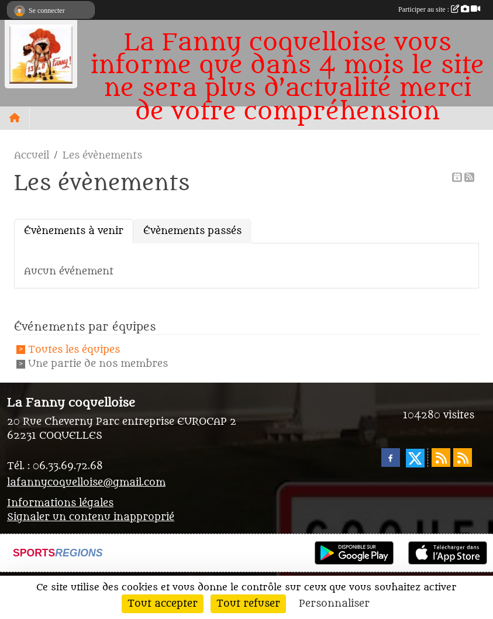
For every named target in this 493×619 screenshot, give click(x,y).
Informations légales (60, 503)
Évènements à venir (73, 231)
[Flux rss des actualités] (441, 457)
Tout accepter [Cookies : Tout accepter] (162, 604)
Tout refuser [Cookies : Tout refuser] (248, 604)
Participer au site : (439, 9)
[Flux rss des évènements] (462, 457)
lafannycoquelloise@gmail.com (86, 483)
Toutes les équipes (74, 350)
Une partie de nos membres (98, 364)
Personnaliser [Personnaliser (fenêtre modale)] (334, 604)
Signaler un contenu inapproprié (90, 517)
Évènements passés (192, 231)
